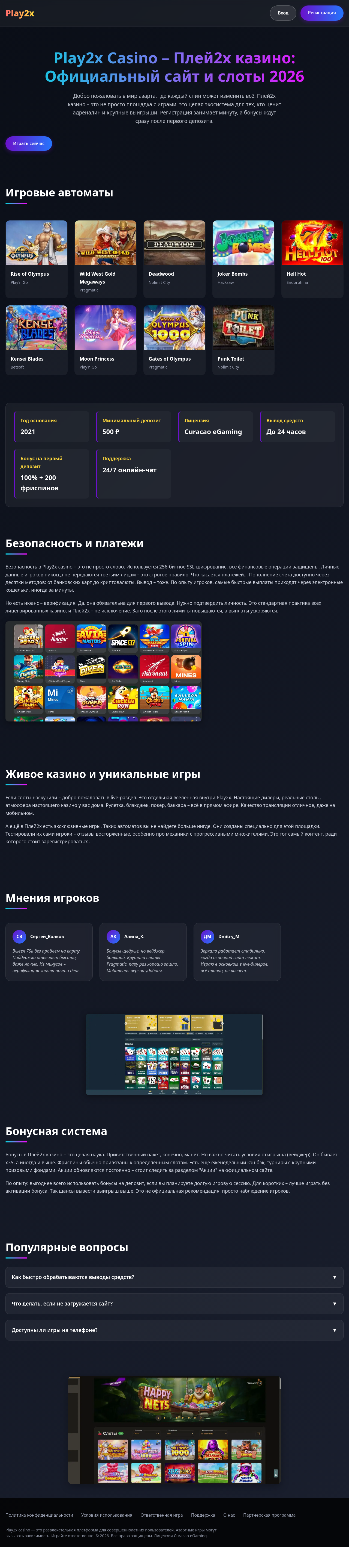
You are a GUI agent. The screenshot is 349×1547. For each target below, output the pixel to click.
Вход (283, 13)
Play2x (19, 13)
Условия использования (106, 1515)
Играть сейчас (28, 143)
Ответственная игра (162, 1515)
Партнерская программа (269, 1515)
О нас (229, 1515)
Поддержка (203, 1515)
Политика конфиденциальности (39, 1515)
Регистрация (322, 13)
